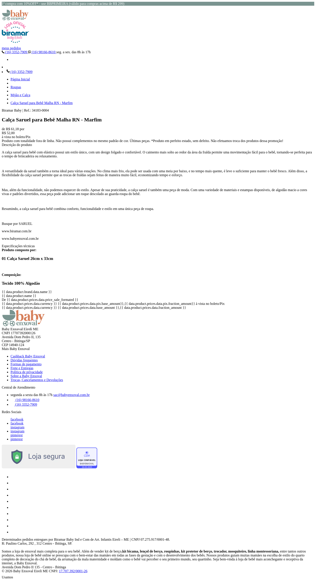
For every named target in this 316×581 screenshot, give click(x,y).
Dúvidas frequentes (24, 360)
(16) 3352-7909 (15, 52)
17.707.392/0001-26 (73, 571)
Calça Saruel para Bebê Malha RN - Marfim (42, 103)
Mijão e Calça (20, 95)
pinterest (17, 435)
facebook (17, 419)
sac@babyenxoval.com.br (71, 395)
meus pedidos (11, 48)
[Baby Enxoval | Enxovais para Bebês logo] (15, 19)
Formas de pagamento (26, 364)
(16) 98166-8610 (42, 52)
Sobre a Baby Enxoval (26, 376)
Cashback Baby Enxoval (28, 356)
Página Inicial (20, 79)
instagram (17, 427)
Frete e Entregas (22, 368)
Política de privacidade (27, 372)
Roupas (16, 87)
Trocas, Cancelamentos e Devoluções (37, 380)
